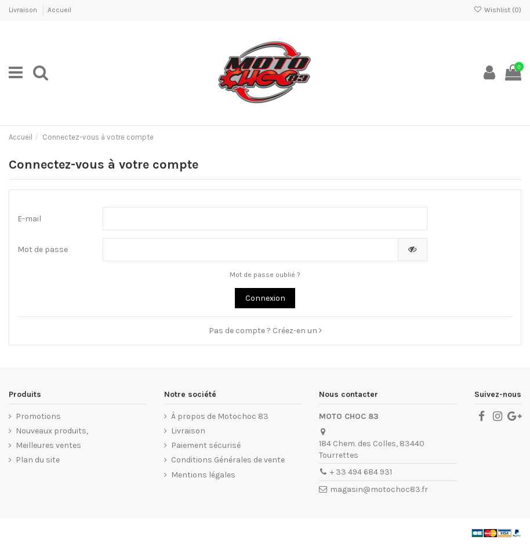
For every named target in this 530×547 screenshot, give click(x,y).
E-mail (29, 219)
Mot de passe (42, 249)
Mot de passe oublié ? (265, 275)
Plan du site (38, 460)
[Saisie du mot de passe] (250, 249)
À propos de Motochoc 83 (219, 416)
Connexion (265, 298)
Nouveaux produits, (52, 431)
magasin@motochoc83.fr (379, 489)
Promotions (38, 416)
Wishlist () (497, 10)
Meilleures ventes (48, 445)
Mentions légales (203, 475)
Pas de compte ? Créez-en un (265, 331)
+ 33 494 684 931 (361, 472)
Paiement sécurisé (206, 445)
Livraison (24, 10)
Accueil (59, 10)
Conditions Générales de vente (228, 460)
